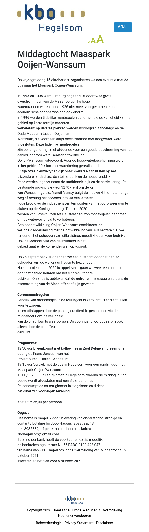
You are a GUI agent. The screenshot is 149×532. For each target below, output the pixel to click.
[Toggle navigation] (123, 27)
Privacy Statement (78, 523)
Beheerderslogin (49, 523)
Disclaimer (104, 523)
